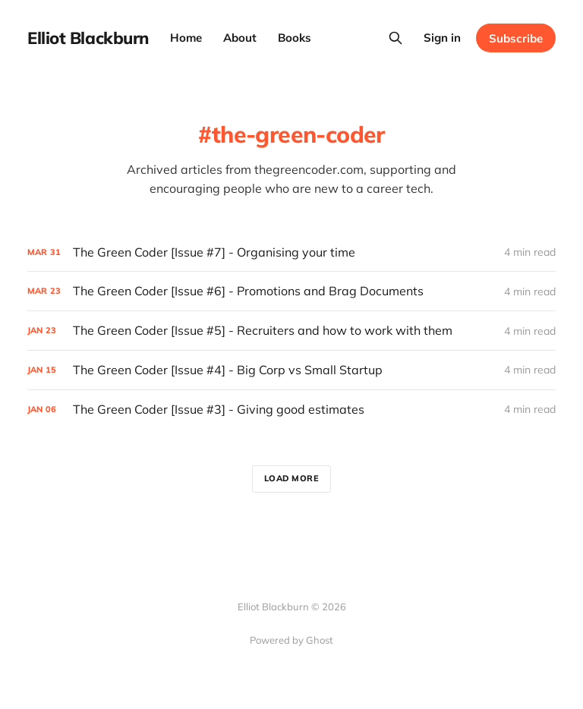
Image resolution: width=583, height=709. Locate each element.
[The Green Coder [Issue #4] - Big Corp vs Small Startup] (291, 370)
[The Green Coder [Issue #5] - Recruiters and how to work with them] (291, 330)
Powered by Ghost (291, 640)
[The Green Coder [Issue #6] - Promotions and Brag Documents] (291, 291)
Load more (292, 478)
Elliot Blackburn (88, 38)
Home (186, 37)
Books (294, 37)
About (240, 37)
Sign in (442, 37)
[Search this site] (395, 38)
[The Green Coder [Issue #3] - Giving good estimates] (291, 409)
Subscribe (516, 38)
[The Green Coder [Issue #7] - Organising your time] (291, 252)
